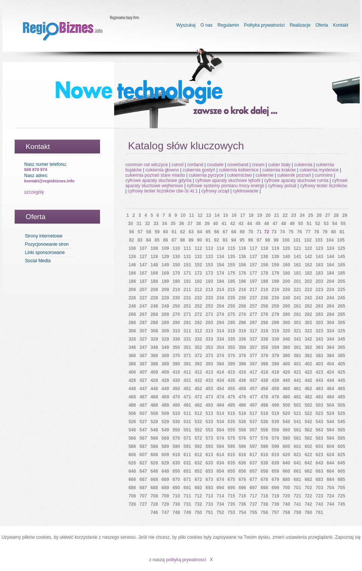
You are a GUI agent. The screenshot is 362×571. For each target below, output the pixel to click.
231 (187, 298)
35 (173, 223)
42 (232, 223)
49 (292, 223)
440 (286, 380)
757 (275, 512)
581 (297, 438)
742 (308, 504)
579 (275, 438)
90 (199, 240)
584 (330, 438)
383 (319, 355)
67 (225, 231)
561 (297, 430)
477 (253, 397)
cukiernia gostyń (199, 170)
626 (132, 463)
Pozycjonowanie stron (47, 244)
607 (143, 454)
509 (165, 413)
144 (330, 256)
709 (165, 496)
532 (198, 421)
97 (259, 240)
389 (165, 364)
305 (341, 322)
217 (253, 289)
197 (253, 281)
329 (165, 339)
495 (231, 405)
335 (231, 339)
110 (176, 248)
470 (176, 397)
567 (143, 438)
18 (250, 215)
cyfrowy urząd (215, 191)
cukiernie (265, 175)
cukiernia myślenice (319, 170)
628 (154, 463)
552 (198, 430)
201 (297, 281)
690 (176, 487)
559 (275, 430)
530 (176, 421)
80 (333, 231)
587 (143, 446)
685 (341, 479)
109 (165, 248)
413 (209, 372)
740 (286, 504)
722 (308, 496)
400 (286, 364)
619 (275, 454)
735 (231, 504)
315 (231, 331)
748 (176, 512)
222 (308, 289)
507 (143, 413)
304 (330, 322)
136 (242, 256)
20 (268, 215)
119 (275, 248)
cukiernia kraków (279, 170)
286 (132, 322)
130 (176, 256)
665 (341, 471)
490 (176, 405)
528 (154, 421)
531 (187, 421)
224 (330, 289)
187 (143, 281)
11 (191, 215)
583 (319, 438)
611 (187, 454)
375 (231, 355)
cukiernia (303, 164)
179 (275, 273)
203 (319, 281)
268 (154, 314)
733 (209, 504)
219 (275, 289)
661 (297, 471)
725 (341, 496)
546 (132, 430)
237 (253, 298)
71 (259, 231)
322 (308, 331)
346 (132, 347)
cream (258, 164)
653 (209, 471)
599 (275, 446)
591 (187, 446)
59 (157, 231)
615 (231, 454)
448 (154, 388)
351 (187, 347)
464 (330, 388)
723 (319, 496)
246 (132, 306)
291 (187, 322)
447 (143, 388)
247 (143, 306)
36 (181, 223)
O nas (206, 25)
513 (209, 413)
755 (253, 512)
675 (231, 479)
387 (143, 364)
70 (250, 231)
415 (231, 372)
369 (165, 355)
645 (341, 463)
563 (319, 430)
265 (341, 306)
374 (220, 355)
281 (297, 314)
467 (143, 397)
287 (143, 322)
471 (187, 397)
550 (176, 430)
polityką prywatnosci (186, 559)
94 (233, 240)
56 (131, 231)
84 (148, 240)
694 (220, 487)
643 (319, 463)
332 (198, 339)
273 (209, 314)
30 (130, 223)
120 (286, 248)
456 (242, 388)
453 (209, 388)
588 (154, 446)
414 (220, 372)
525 (341, 413)
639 (275, 463)
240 (286, 298)
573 (209, 438)
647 (143, 471)
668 (154, 479)
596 (242, 446)
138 (264, 256)
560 (286, 430)
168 (154, 273)
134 (220, 256)
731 (187, 504)
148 (154, 264)
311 (187, 331)
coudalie (215, 164)
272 (198, 314)
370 (176, 355)
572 (198, 438)
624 (330, 454)
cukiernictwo (239, 175)
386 (132, 364)
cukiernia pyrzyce (206, 175)
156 (242, 264)
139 (275, 256)
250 (176, 306)
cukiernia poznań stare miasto (155, 175)
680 (286, 479)
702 (308, 487)
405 (341, 364)
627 (143, 463)
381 (297, 355)
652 (198, 471)
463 (319, 388)
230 (176, 298)
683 (319, 479)
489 (165, 405)
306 (132, 331)
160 (286, 264)
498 (264, 405)
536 (242, 421)
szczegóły (34, 192)
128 (154, 256)
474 (220, 397)
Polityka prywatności (264, 25)
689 (165, 487)
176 (242, 273)
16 (234, 215)
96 (250, 240)
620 (286, 454)
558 (264, 430)
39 (207, 223)
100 (286, 240)
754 (242, 512)
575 (231, 438)
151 (187, 264)
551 (187, 430)
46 (266, 223)
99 (276, 240)
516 (242, 413)
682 (308, 479)
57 (140, 231)
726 (132, 504)
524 (330, 413)
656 (242, 471)
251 (187, 306)
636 (242, 463)
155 (231, 264)
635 (231, 463)
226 (132, 298)
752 (220, 512)
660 (286, 471)
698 (264, 487)
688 (154, 487)
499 (275, 405)
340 (286, 339)
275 (231, 314)
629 (165, 463)
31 (138, 223)
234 (220, 298)
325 (341, 331)
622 (308, 454)
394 (220, 364)
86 (165, 240)
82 (131, 240)
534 (220, 421)
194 (220, 281)
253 (209, 306)
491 (187, 405)
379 (275, 355)
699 (275, 487)
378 (264, 355)
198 (264, 281)
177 (253, 273)
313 (209, 331)
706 (132, 496)
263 (319, 306)
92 (216, 240)
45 (258, 223)
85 (156, 240)
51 (309, 223)
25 (310, 215)
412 (198, 372)
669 (165, 479)
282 (308, 314)
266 (132, 314)
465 (341, 388)
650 (176, 471)
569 (165, 438)
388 (154, 364)
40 (215, 223)
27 (327, 215)
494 (220, 405)
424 (330, 372)
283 (319, 314)
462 (308, 388)
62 (182, 231)
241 (297, 298)
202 (308, 281)
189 (165, 281)
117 (253, 248)
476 (242, 397)
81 (342, 231)
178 (264, 273)
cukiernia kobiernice (239, 170)
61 (174, 231)
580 (286, 438)
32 (147, 223)
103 (319, 240)
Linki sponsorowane (45, 252)
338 (264, 339)
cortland (195, 164)
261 (297, 306)
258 (264, 306)
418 (264, 372)
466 (132, 397)
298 (264, 322)
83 (140, 240)
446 (132, 388)
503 (319, 405)
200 (286, 281)
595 (231, 446)
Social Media (38, 260)
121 (297, 248)
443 (319, 380)
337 (253, 339)
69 (242, 231)
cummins (324, 175)
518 (264, 413)
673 (209, 479)
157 (253, 264)
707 (143, 496)
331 (187, 339)
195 (231, 281)
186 (132, 281)
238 (264, 298)
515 (231, 413)
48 (283, 223)
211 (187, 289)
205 (341, 281)
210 (176, 289)
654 (220, 471)
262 (308, 306)
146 (132, 264)
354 (220, 347)
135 (231, 256)
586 (132, 446)
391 (187, 364)
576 (242, 438)
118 (264, 248)
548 (154, 430)
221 (297, 289)
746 (154, 512)
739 (275, 504)
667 (143, 479)
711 (187, 496)
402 (308, 364)
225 (341, 289)
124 (330, 248)
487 (143, 405)
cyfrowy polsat (282, 185)
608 (154, 454)
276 (242, 314)
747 (165, 512)
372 (198, 355)
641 (297, 463)
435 (231, 380)
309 (165, 331)
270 (176, 314)
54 (334, 223)
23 (293, 215)
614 (220, 454)
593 (209, 446)
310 (176, 331)
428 (154, 380)
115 (231, 248)
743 (319, 504)
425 (341, 372)
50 (300, 223)
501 (297, 405)
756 (264, 512)
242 (308, 298)
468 (154, 397)
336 (242, 339)
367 (143, 355)
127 (143, 256)
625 (341, 454)
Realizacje (300, 25)
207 (143, 289)
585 (341, 438)
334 (220, 339)
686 (132, 487)
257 (253, 306)
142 (308, 256)
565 (341, 430)
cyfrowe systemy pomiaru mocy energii (225, 185)
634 (220, 463)
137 (253, 256)
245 (341, 298)
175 (231, 273)
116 (242, 248)
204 (330, 281)
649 (165, 471)
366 (132, 355)
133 (209, 256)
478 (264, 397)
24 (302, 215)
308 (154, 331)
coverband (237, 164)
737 (253, 504)
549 (165, 430)
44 (249, 223)
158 (264, 264)
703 (319, 487)
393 (209, 364)
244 (330, 298)
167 (143, 273)
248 (154, 306)
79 (325, 231)
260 (286, 306)
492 (198, 405)
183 (319, 273)
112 (198, 248)
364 (330, 347)
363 (319, 347)
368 (154, 355)
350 (176, 347)
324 (330, 331)
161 (297, 264)
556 (242, 430)
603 (319, 446)
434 (220, 380)
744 (330, 504)
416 (242, 372)
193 (209, 281)
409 (165, 372)
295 (231, 322)
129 (165, 256)
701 (297, 487)
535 (231, 421)
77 (307, 231)
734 (220, 504)
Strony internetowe (44, 236)
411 (187, 372)
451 (187, 388)
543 (319, 421)
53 (326, 223)
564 (330, 430)
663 (319, 471)
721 (297, 496)
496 (242, 405)
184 (330, 273)
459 (275, 388)
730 (176, 504)
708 (154, 496)
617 (253, 454)
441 (297, 380)
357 (253, 347)
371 (187, 355)
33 (156, 223)
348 (154, 347)
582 (308, 438)
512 (198, 413)
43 (241, 223)
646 (132, 471)
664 (330, 471)
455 (231, 388)
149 (165, 264)
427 (143, 380)
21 (276, 215)
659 (275, 471)
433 (209, 380)
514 (220, 413)
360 (286, 347)
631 (187, 463)
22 (285, 215)
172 (198, 273)
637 (253, 463)
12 (199, 215)
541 (297, 421)
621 (297, 454)
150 (176, 264)
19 (259, 215)
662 (308, 471)
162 (308, 264)
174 (220, 273)
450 (176, 388)
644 (330, 463)
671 (187, 479)
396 (242, 364)
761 (319, 512)
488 (154, 405)
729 (165, 504)
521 (297, 413)
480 (286, 397)
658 (264, 471)
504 (330, 405)
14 (217, 215)
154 (220, 264)
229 (165, 298)
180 (286, 273)
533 (209, 421)
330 (176, 339)
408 (154, 372)
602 (308, 446)
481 (297, 397)
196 (242, 281)
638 (264, 463)
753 (231, 512)
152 (198, 264)
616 (242, 454)
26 (319, 215)
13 (208, 215)
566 (132, 438)
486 (132, 405)
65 (208, 231)
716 (242, 496)
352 (198, 347)
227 (143, 298)
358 (264, 347)
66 (216, 231)
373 (209, 355)
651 (187, 471)
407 (143, 372)
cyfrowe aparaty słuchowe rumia (296, 180)
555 (231, 430)
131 (187, 256)
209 (165, 289)
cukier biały (279, 164)
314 (220, 331)
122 (308, 248)
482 (308, 397)
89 (190, 240)
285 (341, 314)
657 (253, 471)
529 (165, 421)
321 (297, 331)
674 (220, 479)
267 (143, 314)
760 (308, 512)
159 (275, 264)
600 (286, 446)
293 (209, 322)
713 (209, 496)
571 (187, 438)
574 (220, 438)
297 (253, 322)
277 (253, 314)
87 (174, 240)
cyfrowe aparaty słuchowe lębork (227, 180)
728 (154, 504)
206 (132, 289)
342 (308, 339)
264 (330, 306)
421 (297, 372)
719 (275, 496)
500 (286, 405)
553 (209, 430)
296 (242, 322)
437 (253, 380)
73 (273, 231)
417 (253, 372)
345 (341, 339)
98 (267, 240)
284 (330, 314)
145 (341, 256)
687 (143, 487)
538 (264, 421)
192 (198, 281)
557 (253, 430)
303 (319, 322)
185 (341, 273)
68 (233, 231)
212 (198, 289)
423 (319, 372)
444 (330, 380)
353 (209, 347)
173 (209, 273)
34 (164, 223)
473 (209, 397)
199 (275, 281)
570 (176, 438)
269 (165, 314)
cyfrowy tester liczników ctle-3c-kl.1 (163, 191)
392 (198, 364)
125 (341, 248)
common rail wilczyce (147, 164)
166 (132, 273)
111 (187, 248)
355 (231, 347)
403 (319, 364)
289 (165, 322)
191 (187, 281)
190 (176, 281)
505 (341, 405)
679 (275, 479)
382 (308, 355)
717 (253, 496)
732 (198, 504)
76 (299, 231)
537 (253, 421)
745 (341, 504)
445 (341, 380)
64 (199, 231)
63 (190, 231)
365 (341, 347)
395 (231, 364)
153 (209, 264)
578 (264, 438)
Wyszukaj (186, 25)
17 (242, 215)
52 (317, 223)
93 (225, 240)
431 (187, 380)
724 (330, 496)
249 (165, 306)
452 (198, 388)
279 (275, 314)
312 (198, 331)
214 (220, 289)
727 (143, 504)
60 (165, 231)
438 (264, 380)
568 (154, 438)
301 (297, 322)
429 (165, 380)
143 (319, 256)
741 (297, 504)
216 (242, 289)
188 (154, 281)
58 (148, 231)
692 (198, 487)
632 (198, 463)
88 (182, 240)
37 (189, 223)
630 (176, 463)
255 (231, 306)
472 (198, 397)
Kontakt (341, 25)
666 (132, 479)
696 (242, 487)
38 (198, 223)
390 (176, 364)
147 (143, 264)
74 (282, 231)
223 (319, 289)
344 (330, 339)
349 (165, 347)
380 (286, 355)
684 (330, 479)
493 (209, 405)
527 (143, 421)
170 (176, 273)
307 (143, 331)
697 (253, 487)
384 (330, 355)
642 (308, 463)
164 (330, 264)
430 (176, 380)
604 (330, 446)
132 (198, 256)
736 (242, 504)
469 (165, 397)
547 (143, 430)
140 (286, 256)
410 (176, 372)
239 (275, 298)
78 (316, 231)
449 (165, 388)
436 (242, 380)
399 (275, 364)
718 (264, 496)
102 (308, 240)
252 (198, 306)
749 (187, 512)
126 (132, 256)
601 (297, 446)
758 (286, 512)
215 (231, 289)
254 (220, 306)
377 (253, 355)
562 (308, 430)
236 (242, 298)
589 (165, 446)
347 (143, 347)
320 (286, 331)
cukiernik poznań (294, 175)
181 (297, 273)
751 (209, 512)
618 (264, 454)
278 (264, 314)
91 (208, 240)
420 (286, 372)
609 (165, 454)
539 (275, 421)
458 (264, 388)
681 (297, 479)
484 (330, 397)
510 (176, 413)
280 (286, 314)
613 (209, 454)
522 (308, 413)
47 (274, 223)
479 (275, 397)
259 (275, 306)
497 (253, 405)
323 (319, 331)
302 (308, 322)
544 (330, 421)
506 (132, 413)
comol (178, 164)
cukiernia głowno (162, 170)
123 (319, 248)
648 (154, 471)
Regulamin (228, 25)
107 (143, 248)
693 (209, 487)
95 (241, 240)
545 (341, 421)
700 (286, 487)
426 (132, 380)
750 (198, 512)
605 (341, 446)
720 (286, 496)
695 (231, 487)
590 (176, 446)
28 (336, 215)
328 (154, 339)
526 (132, 421)
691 (187, 487)
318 (264, 331)
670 (176, 479)
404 (330, 364)
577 (253, 438)
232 (198, 298)
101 (297, 240)
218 (264, 289)
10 (183, 215)
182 (308, 273)
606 (132, 454)
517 (253, 413)
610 (176, 454)
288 (154, 322)
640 (286, 463)
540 (286, 421)
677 (253, 479)
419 (275, 372)
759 (297, 512)
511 (187, 413)
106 (132, 248)
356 (242, 347)
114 (220, 248)
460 (286, 388)
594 (220, 446)
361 (297, 347)
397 (253, 364)
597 (253, 446)
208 (154, 289)
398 (264, 364)
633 (209, 463)
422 (308, 372)
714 (220, 496)
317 (253, 331)
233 (209, 298)
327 (143, 339)
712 (198, 496)
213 (209, 289)
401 (297, 364)
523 (319, 413)
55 (343, 223)
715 (231, 496)
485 (341, 397)
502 (308, 405)
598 (264, 446)
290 (176, 322)
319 (275, 331)
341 (297, 339)
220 (286, 289)
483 (319, 397)
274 (220, 314)
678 (264, 479)
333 (209, 339)
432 (198, 380)
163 (319, 264)
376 (242, 355)
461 (297, 388)
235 (231, 298)
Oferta (322, 25)
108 (154, 248)
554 (220, 430)
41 (223, 223)
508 (154, 413)
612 (198, 454)
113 (209, 248)
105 (341, 240)
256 (242, 306)
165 (341, 264)
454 (220, 388)
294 (220, 322)
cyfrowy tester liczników (323, 185)
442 (308, 380)
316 (242, 331)
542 (308, 421)
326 (132, 339)
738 (264, 504)
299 (275, 322)
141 (297, 256)
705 (341, 487)
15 (225, 215)
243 (319, 298)
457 (253, 388)
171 (187, 273)
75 (291, 231)
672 (198, 479)
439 (275, 380)
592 (198, 446)
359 (275, 347)
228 (154, 298)
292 (198, 322)
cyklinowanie (245, 191)
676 (242, 479)
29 (344, 215)
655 (231, 471)
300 (286, 322)
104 (330, 240)
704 (330, 487)
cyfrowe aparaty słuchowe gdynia (159, 180)
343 (319, 339)
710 (176, 496)
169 (165, 273)
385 (341, 355)
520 (286, 413)
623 (319, 454)
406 (132, 372)
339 (275, 339)
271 (187, 314)
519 (275, 413)
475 (231, 397)
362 (308, 347)
